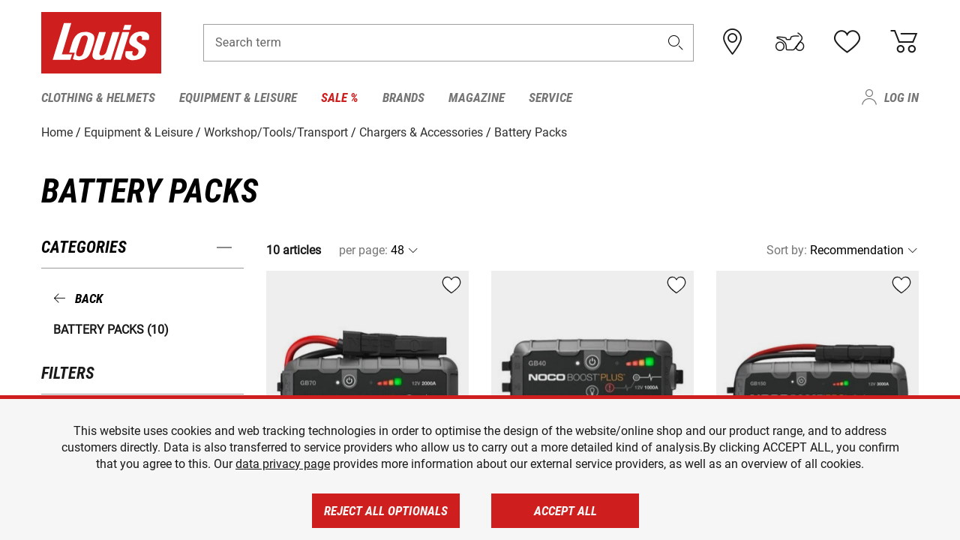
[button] (676, 42)
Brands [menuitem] (403, 97)
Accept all (565, 510)
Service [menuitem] (550, 97)
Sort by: (786, 250)
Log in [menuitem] (901, 97)
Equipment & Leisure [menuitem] (238, 97)
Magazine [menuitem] (476, 97)
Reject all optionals (386, 510)
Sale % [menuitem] (339, 97)
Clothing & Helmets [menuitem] (98, 97)
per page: (363, 250)
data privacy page (283, 464)
